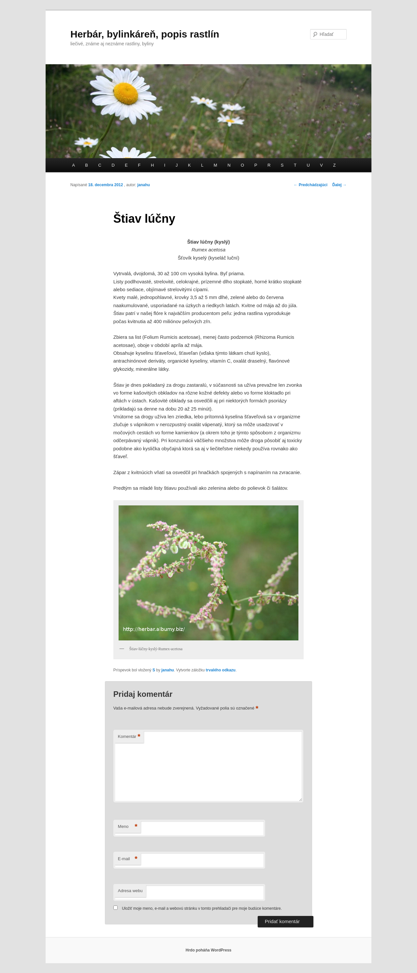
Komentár (129, 736)
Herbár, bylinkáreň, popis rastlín (144, 34)
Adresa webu (130, 890)
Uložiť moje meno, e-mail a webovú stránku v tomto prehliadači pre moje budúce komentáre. (202, 908)
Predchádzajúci (310, 185)
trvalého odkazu (221, 670)
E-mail (127, 859)
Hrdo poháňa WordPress (208, 950)
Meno (127, 826)
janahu (143, 185)
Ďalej (339, 185)
